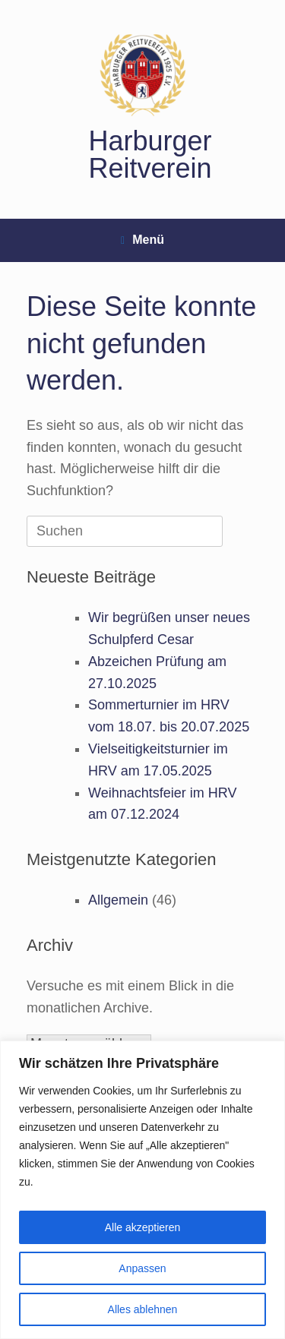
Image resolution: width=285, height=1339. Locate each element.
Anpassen (142, 1268)
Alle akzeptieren (143, 1227)
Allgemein (118, 900)
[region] (142, 1190)
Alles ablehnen (143, 1309)
